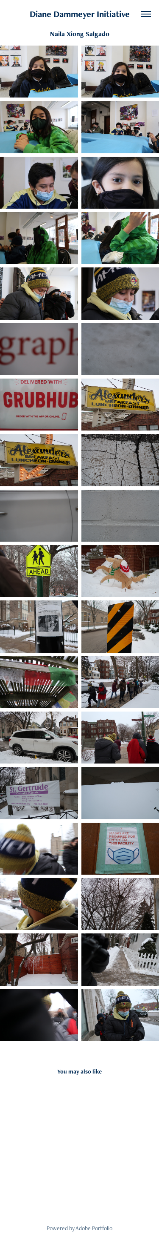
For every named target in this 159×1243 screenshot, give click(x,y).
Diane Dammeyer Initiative (80, 14)
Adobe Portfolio (93, 1228)
